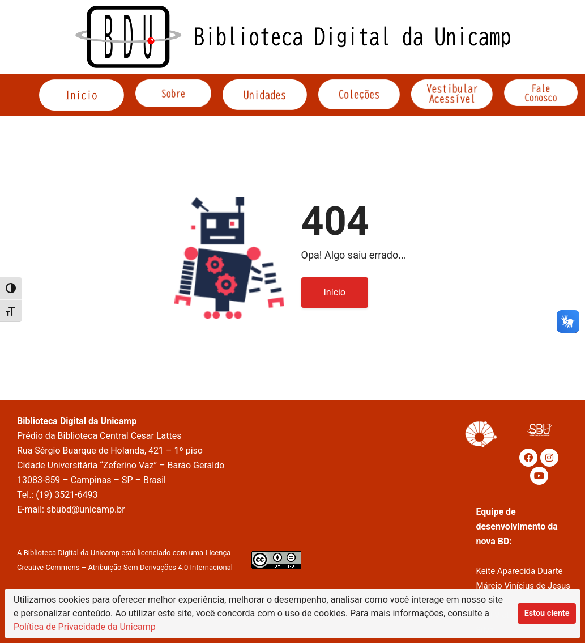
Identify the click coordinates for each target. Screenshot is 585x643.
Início (335, 292)
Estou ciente (547, 613)
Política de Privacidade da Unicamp (85, 626)
